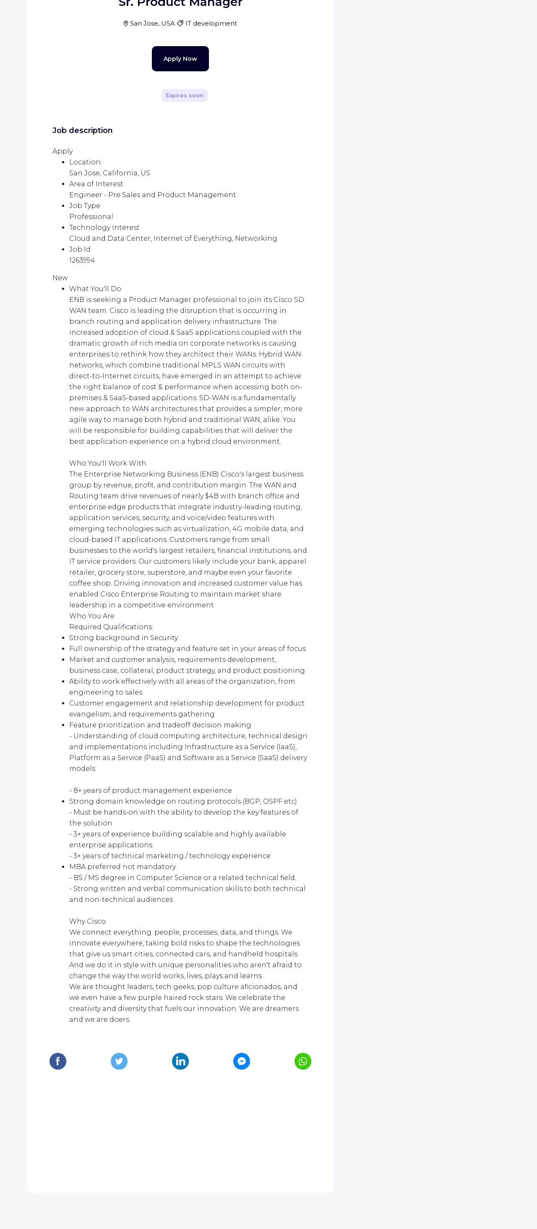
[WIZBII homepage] (41, 17)
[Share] (303, 119)
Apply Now (165, 231)
